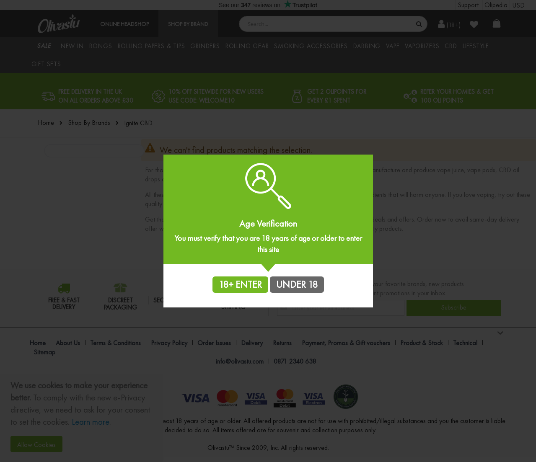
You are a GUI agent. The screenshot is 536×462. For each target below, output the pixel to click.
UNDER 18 (297, 284)
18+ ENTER (240, 284)
